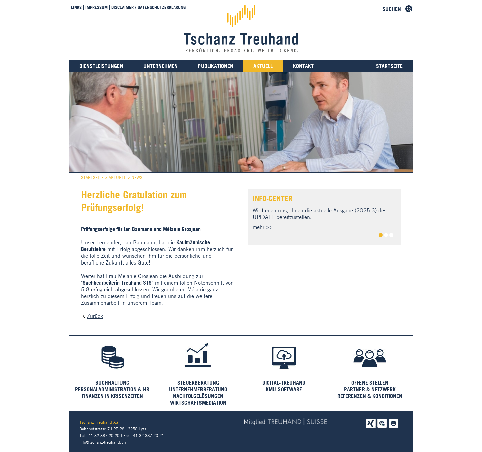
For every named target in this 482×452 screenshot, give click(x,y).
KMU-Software (284, 389)
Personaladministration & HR (112, 389)
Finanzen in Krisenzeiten (112, 396)
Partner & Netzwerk (370, 389)
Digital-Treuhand (283, 382)
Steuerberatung (198, 382)
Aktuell (263, 66)
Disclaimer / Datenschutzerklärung (148, 7)
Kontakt (303, 66)
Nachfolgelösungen (198, 396)
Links (76, 7)
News (136, 177)
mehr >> (263, 227)
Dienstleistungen (101, 66)
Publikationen (215, 66)
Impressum (96, 7)
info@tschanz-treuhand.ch (102, 442)
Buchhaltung (112, 382)
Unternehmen (160, 66)
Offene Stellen (369, 382)
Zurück (95, 316)
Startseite (389, 66)
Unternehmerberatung (198, 389)
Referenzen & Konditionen (369, 396)
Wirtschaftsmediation (198, 402)
